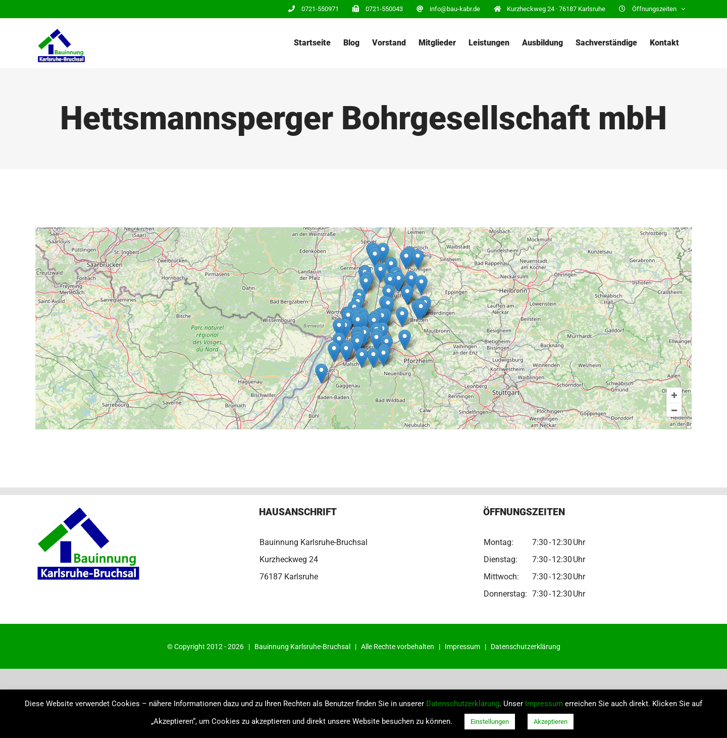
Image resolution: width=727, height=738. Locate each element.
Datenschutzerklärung (525, 647)
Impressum (462, 647)
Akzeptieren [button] (550, 721)
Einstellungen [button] (490, 721)
